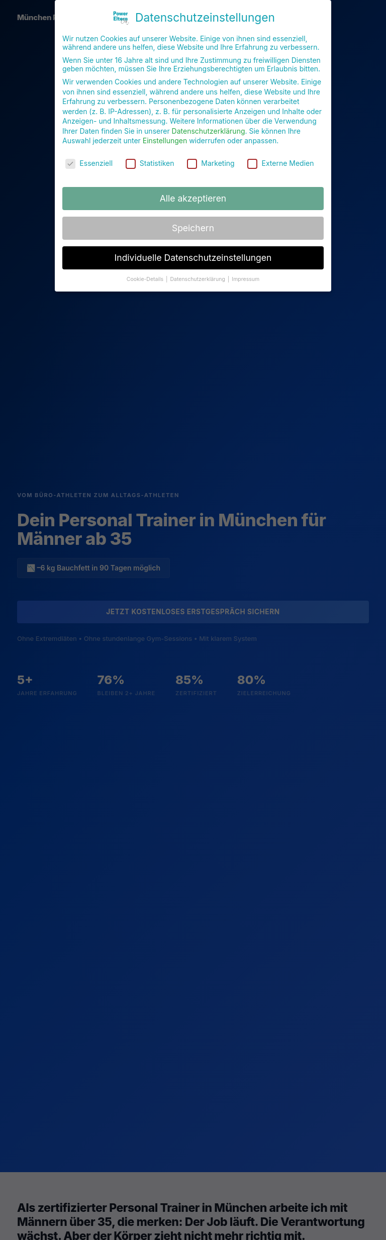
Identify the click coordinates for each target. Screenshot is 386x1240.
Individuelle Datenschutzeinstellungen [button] (193, 253)
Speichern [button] (193, 224)
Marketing (210, 159)
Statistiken (150, 159)
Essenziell (89, 159)
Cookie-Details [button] (146, 275)
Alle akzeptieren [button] (193, 194)
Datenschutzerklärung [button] (198, 275)
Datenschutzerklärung (208, 127)
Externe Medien (280, 159)
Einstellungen (165, 137)
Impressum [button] (245, 275)
